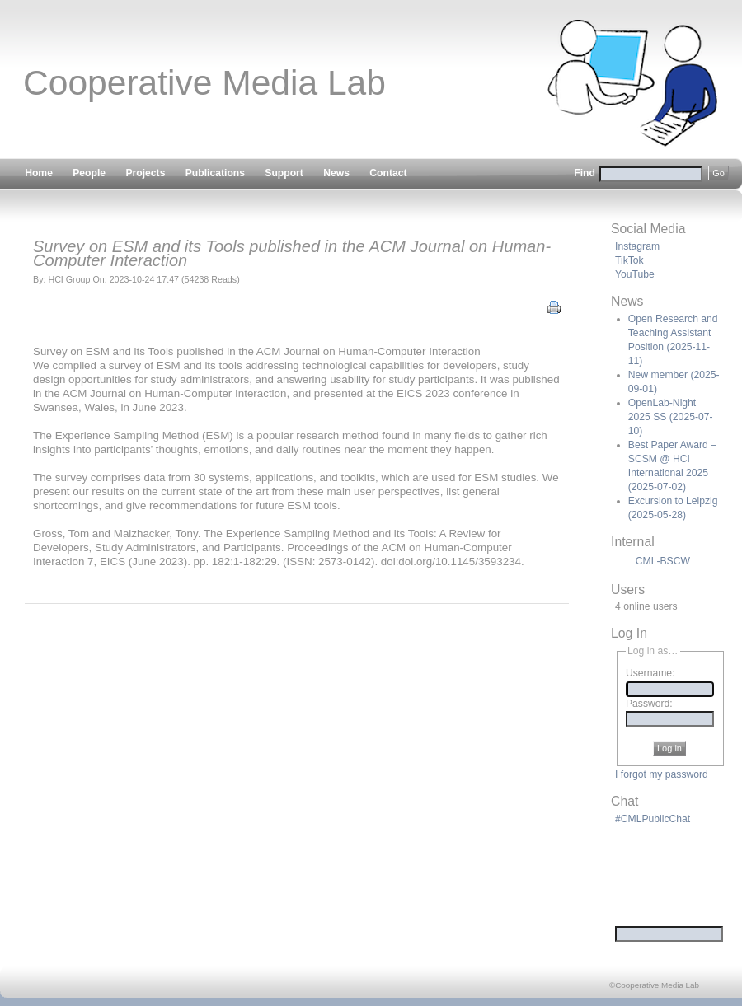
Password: (649, 703)
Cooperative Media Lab (204, 82)
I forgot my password (661, 774)
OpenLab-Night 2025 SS (670, 417)
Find (651, 173)
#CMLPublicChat (652, 819)
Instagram (637, 246)
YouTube (635, 274)
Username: (650, 674)
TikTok (629, 260)
